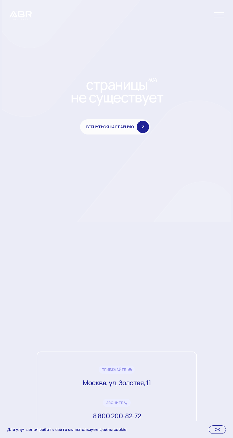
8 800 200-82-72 (117, 415)
